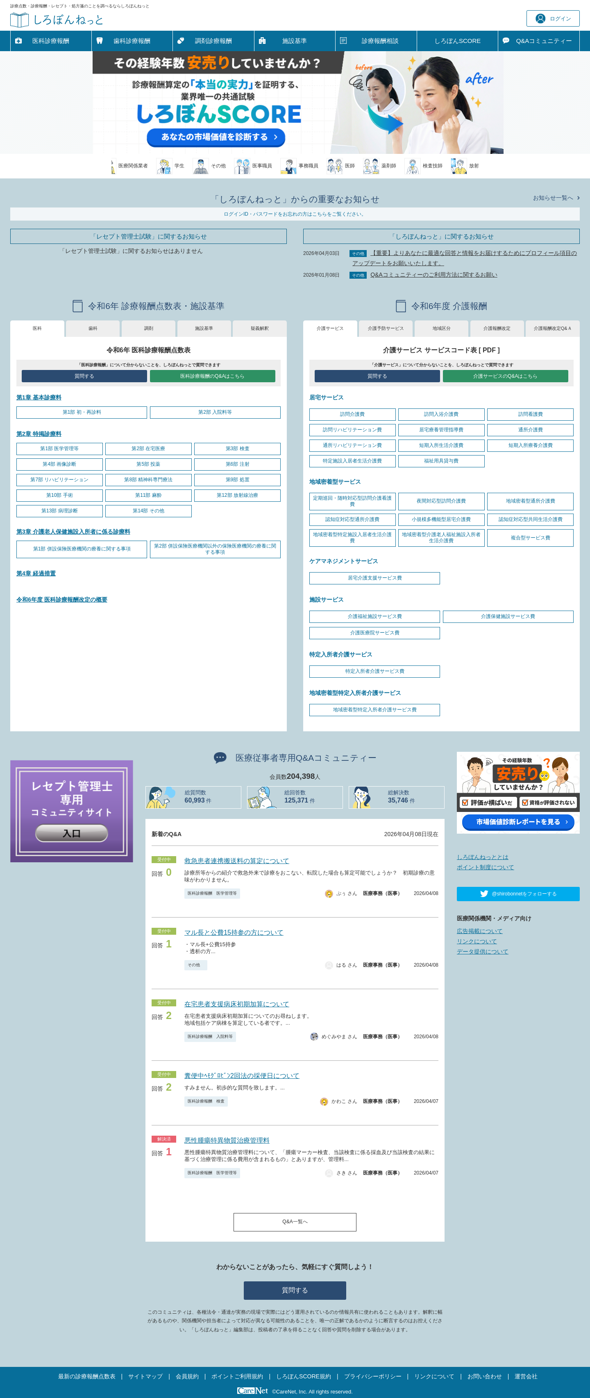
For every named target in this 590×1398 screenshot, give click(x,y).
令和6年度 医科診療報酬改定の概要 (61, 599)
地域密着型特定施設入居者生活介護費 (352, 538)
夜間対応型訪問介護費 (441, 501)
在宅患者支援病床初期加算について (236, 1004)
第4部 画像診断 (59, 464)
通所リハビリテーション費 (352, 445)
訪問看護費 (530, 414)
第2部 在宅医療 (148, 448)
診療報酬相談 (380, 40)
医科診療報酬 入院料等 (210, 1036)
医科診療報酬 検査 (206, 1101)
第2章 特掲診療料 (38, 434)
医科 (37, 328)
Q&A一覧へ (294, 1221)
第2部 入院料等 (215, 412)
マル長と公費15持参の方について (234, 932)
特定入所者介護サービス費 (374, 671)
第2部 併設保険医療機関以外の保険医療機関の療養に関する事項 (215, 549)
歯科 (93, 328)
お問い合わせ (484, 1376)
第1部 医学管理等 (59, 448)
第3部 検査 (238, 448)
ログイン (553, 19)
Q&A (544, 41)
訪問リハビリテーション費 (352, 430)
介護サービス (330, 328)
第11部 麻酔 (148, 495)
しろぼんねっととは (482, 857)
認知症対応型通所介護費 (352, 519)
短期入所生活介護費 (441, 445)
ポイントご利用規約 (237, 1376)
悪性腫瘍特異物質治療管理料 (227, 1140)
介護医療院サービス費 (374, 633)
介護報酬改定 (497, 328)
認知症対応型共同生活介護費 (531, 519)
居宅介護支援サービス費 (375, 578)
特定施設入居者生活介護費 (352, 461)
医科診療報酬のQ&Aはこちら (212, 376)
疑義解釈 (260, 328)
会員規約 (187, 1376)
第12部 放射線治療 (237, 495)
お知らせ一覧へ (553, 198)
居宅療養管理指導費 (441, 430)
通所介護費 (530, 430)
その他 (196, 965)
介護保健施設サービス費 (508, 616)
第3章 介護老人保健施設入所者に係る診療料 (73, 531)
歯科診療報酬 (131, 40)
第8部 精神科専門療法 (148, 480)
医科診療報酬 (50, 40)
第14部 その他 (148, 511)
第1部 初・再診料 (82, 412)
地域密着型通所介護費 (530, 501)
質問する (84, 376)
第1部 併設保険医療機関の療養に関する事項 (82, 549)
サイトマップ (145, 1376)
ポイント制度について (485, 867)
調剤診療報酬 (213, 40)
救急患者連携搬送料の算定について (236, 860)
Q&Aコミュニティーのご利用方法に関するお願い (433, 274)
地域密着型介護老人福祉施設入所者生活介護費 (441, 538)
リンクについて (477, 941)
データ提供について (482, 951)
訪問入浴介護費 (441, 414)
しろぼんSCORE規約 (303, 1376)
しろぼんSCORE (457, 40)
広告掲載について (480, 931)
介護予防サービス (386, 328)
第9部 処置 (238, 480)
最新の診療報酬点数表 (87, 1376)
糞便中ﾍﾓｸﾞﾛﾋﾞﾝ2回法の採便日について (242, 1075)
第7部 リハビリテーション (59, 480)
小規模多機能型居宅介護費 (441, 519)
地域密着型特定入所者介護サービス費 (375, 710)
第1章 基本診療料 (38, 397)
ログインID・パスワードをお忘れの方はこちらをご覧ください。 (295, 214)
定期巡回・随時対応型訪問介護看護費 (352, 501)
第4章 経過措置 (36, 573)
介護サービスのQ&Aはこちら (505, 376)
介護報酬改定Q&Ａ (553, 328)
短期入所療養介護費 (530, 445)
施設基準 (294, 40)
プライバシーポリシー (373, 1376)
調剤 (148, 328)
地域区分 (442, 328)
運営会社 (526, 1376)
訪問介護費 (352, 414)
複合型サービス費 (530, 538)
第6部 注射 (238, 464)
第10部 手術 (59, 495)
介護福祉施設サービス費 (375, 616)
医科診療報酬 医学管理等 (212, 893)
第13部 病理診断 (59, 511)
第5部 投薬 (148, 464)
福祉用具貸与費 (441, 461)
